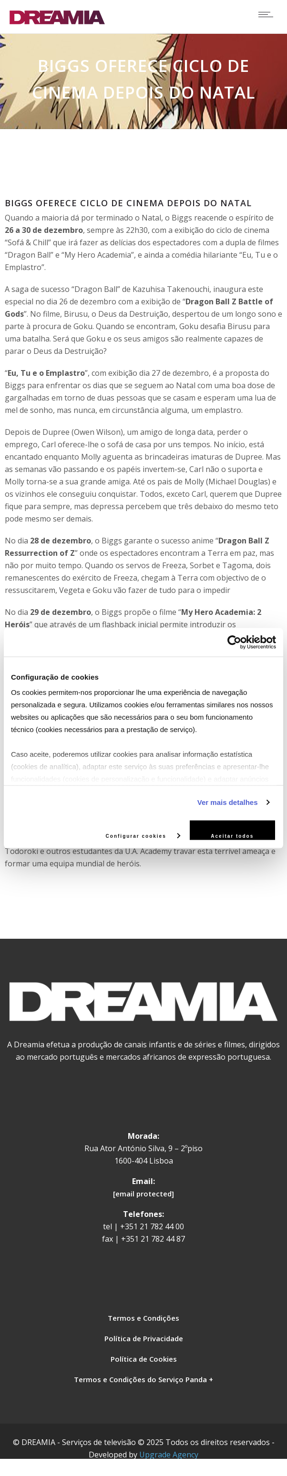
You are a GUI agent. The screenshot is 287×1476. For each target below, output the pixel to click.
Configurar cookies (143, 835)
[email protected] (143, 1193)
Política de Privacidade (143, 1338)
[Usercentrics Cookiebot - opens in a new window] (234, 642)
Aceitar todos (232, 835)
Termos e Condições (143, 1318)
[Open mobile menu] (267, 14)
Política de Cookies (144, 1359)
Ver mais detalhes (227, 802)
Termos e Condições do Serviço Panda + (143, 1379)
